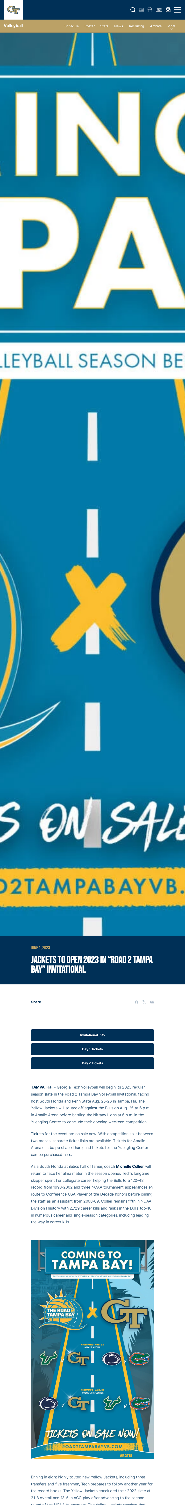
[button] (133, 10)
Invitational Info (92, 1035)
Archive (156, 26)
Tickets (37, 1133)
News (118, 26)
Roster (89, 26)
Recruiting (136, 26)
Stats (104, 26)
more (171, 26)
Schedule (71, 26)
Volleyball (13, 25)
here (79, 1147)
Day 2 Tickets (92, 1063)
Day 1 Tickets (92, 1049)
